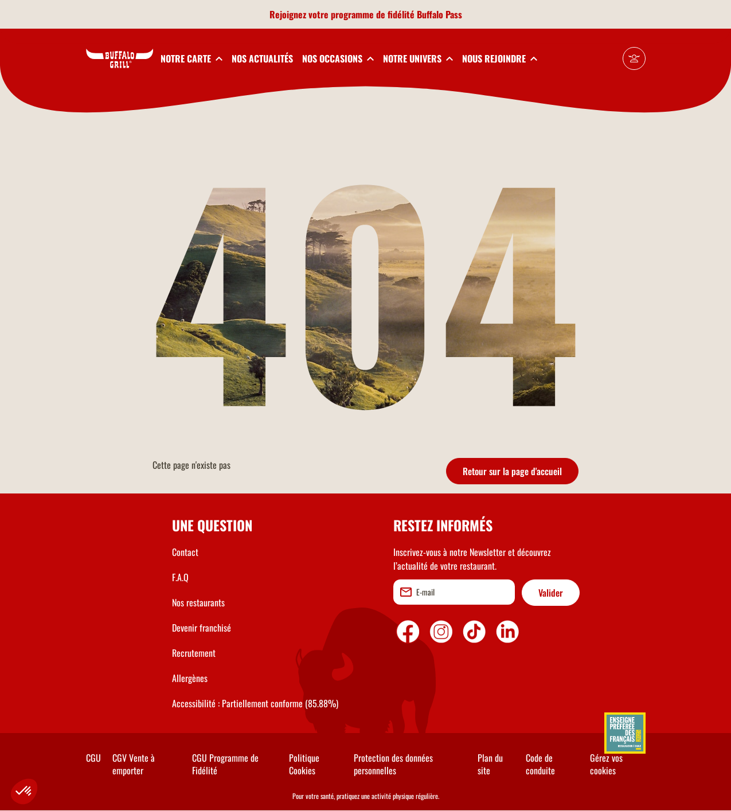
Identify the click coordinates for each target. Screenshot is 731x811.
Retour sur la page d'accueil (512, 471)
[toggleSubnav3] (338, 58)
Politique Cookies (304, 764)
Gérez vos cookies (606, 764)
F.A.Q (180, 577)
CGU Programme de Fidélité (225, 764)
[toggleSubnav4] (418, 58)
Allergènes (190, 678)
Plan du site (490, 764)
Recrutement (194, 653)
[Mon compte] (634, 58)
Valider (550, 593)
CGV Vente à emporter (133, 764)
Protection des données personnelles (393, 764)
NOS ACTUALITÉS (262, 58)
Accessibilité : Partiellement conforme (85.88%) (255, 703)
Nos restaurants (198, 602)
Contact (185, 552)
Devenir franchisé (201, 627)
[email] (454, 592)
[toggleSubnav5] (499, 58)
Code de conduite (540, 764)
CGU (93, 758)
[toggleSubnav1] (191, 58)
